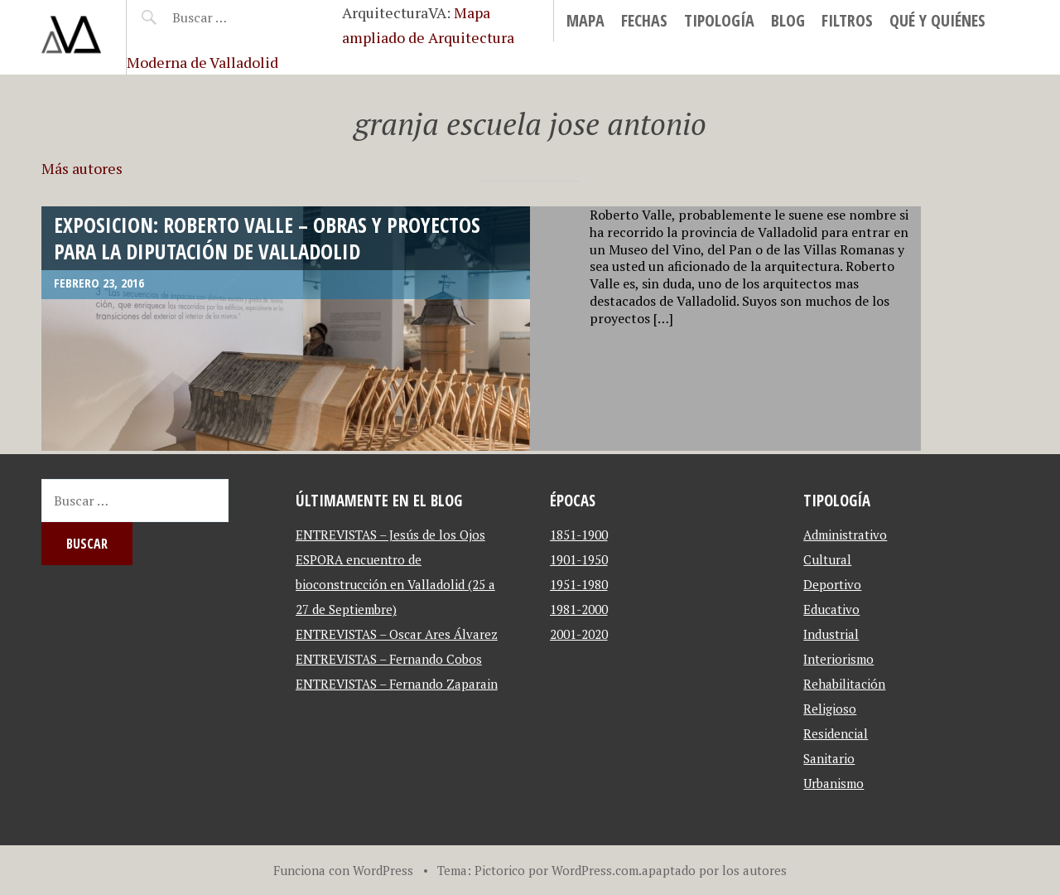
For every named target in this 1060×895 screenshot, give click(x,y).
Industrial (831, 634)
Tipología (719, 20)
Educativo (831, 609)
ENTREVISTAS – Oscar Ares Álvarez (397, 634)
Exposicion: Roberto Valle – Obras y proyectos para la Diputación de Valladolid (267, 237)
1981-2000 (579, 609)
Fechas (644, 20)
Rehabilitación (844, 683)
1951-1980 (579, 584)
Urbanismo (833, 783)
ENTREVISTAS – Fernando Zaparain (397, 683)
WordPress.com (595, 870)
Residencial (835, 733)
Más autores (82, 168)
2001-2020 (579, 634)
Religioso (829, 708)
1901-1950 (579, 559)
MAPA (585, 20)
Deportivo (832, 584)
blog (788, 20)
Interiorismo (838, 659)
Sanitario (829, 758)
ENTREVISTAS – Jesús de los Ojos (390, 534)
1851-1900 (579, 534)
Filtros (847, 20)
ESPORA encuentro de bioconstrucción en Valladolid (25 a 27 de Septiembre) (395, 584)
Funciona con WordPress (343, 870)
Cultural (827, 559)
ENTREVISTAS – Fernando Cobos (389, 659)
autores (765, 870)
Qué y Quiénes (937, 20)
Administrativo (845, 534)
